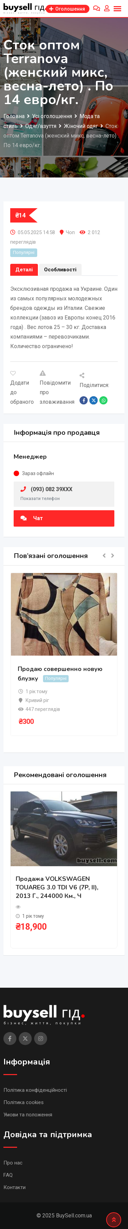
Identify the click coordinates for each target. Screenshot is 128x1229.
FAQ (8, 1175)
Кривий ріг (37, 700)
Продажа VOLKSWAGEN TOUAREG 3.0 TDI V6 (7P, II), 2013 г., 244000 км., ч (57, 887)
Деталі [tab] (24, 270)
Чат (31, 518)
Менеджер (30, 457)
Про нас (13, 1163)
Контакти (14, 1187)
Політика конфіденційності (35, 1090)
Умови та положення (27, 1115)
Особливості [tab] (60, 270)
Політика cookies (23, 1102)
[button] (104, 556)
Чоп (70, 232)
